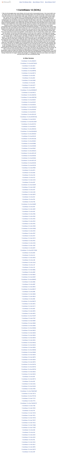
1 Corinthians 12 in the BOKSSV (28, 133)
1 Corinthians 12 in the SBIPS (28, 357)
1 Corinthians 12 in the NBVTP (28, 301)
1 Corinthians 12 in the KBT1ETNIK (28, 250)
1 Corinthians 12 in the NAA (28, 291)
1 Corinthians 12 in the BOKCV (28, 126)
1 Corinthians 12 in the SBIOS (28, 354)
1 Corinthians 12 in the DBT (28, 182)
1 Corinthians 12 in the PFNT (28, 318)
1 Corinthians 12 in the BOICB (28, 119)
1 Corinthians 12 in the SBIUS (28, 371)
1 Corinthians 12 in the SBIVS (28, 374)
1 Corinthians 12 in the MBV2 (28, 274)
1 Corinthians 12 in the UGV (28, 432)
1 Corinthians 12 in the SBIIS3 (28, 345)
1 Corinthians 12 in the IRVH (28, 221)
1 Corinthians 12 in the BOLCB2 (28, 138)
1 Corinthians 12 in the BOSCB (28, 155)
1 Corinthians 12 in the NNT (28, 308)
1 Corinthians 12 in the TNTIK (28, 413)
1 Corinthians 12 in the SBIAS (28, 323)
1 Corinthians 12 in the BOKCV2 (28, 129)
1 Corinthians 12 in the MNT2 (28, 286)
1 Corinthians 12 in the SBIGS (28, 335)
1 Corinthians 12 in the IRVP (28, 233)
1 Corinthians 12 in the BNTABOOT (28, 90)
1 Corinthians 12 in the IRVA (28, 214)
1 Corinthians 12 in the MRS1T (28, 289)
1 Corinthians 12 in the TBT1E (28, 393)
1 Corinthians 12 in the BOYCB (28, 165)
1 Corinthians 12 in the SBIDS (28, 333)
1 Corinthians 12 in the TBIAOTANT (28, 391)
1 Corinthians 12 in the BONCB (28, 146)
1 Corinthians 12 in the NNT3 (28, 313)
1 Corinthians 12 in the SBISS (28, 359)
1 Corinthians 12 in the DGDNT (28, 184)
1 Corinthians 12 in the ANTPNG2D (28, 63)
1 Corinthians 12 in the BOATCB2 (28, 97)
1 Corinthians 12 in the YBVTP (28, 449)
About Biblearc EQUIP (50, 2)
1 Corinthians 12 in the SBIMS (28, 352)
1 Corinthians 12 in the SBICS (28, 330)
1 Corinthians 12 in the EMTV (29, 194)
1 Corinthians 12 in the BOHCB (28, 109)
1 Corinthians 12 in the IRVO (28, 231)
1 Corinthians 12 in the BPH (28, 170)
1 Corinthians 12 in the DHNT (29, 187)
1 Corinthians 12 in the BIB (28, 83)
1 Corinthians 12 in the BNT (28, 87)
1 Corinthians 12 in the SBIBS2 (28, 328)
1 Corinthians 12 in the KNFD (28, 257)
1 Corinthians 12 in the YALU (28, 444)
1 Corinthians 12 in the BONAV (28, 143)
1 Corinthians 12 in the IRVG (28, 218)
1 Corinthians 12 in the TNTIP (28, 420)
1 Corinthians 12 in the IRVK (28, 223)
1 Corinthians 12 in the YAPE (28, 447)
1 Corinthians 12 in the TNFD (28, 408)
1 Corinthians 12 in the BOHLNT (28, 114)
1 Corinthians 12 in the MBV (28, 272)
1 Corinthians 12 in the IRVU (28, 240)
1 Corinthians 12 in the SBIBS (28, 325)
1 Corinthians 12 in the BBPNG (28, 70)
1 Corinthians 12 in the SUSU (28, 384)
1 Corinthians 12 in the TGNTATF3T (28, 403)
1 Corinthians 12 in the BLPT (28, 85)
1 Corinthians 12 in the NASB (28, 294)
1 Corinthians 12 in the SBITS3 (28, 367)
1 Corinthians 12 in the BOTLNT (28, 160)
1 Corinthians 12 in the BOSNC (28, 158)
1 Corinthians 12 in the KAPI (28, 248)
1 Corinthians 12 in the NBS (28, 299)
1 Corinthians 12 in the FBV (28, 199)
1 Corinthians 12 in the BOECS (28, 104)
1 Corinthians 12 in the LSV (28, 267)
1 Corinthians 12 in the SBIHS (28, 337)
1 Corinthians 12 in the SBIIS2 (28, 342)
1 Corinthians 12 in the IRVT (28, 235)
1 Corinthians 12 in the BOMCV (28, 141)
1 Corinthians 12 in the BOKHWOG (28, 131)
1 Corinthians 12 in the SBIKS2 (28, 350)
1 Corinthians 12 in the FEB (28, 201)
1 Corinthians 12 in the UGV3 (28, 437)
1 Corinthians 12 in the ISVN (28, 243)
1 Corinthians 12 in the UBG (28, 430)
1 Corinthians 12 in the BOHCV (28, 112)
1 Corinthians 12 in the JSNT (28, 245)
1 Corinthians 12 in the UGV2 (28, 435)
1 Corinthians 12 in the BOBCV (28, 100)
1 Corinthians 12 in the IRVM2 (28, 228)
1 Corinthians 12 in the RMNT (28, 320)
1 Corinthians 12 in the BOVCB (28, 163)
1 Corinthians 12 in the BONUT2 (28, 150)
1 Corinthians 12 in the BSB (28, 172)
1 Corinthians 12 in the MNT (28, 284)
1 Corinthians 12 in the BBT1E (28, 73)
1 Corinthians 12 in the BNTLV (28, 92)
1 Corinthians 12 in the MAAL (28, 269)
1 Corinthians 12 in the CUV (28, 177)
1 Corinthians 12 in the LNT (28, 265)
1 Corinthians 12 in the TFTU (28, 401)
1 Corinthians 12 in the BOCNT (28, 102)
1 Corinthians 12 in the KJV (28, 255)
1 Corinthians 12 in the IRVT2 (28, 238)
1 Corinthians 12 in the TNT (28, 410)
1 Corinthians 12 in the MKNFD (28, 279)
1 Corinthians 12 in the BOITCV (28, 124)
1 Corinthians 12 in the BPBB (28, 167)
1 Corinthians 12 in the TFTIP (28, 398)
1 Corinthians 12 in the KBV (28, 252)
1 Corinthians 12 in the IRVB (28, 216)
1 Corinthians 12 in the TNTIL (28, 415)
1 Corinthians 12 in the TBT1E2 (28, 396)
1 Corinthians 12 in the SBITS (28, 362)
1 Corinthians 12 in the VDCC (28, 442)
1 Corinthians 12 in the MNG (28, 282)
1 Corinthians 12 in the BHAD (29, 80)
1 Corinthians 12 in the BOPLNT (28, 153)
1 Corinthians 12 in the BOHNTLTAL (28, 116)
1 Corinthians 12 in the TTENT (28, 427)
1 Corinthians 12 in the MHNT (28, 277)
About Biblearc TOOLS (38, 2)
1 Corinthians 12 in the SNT (28, 381)
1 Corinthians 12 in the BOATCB (28, 95)
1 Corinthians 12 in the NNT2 (28, 311)
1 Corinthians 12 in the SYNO (28, 388)
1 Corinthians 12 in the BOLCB (28, 136)
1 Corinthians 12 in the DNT (28, 189)
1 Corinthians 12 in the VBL (28, 439)
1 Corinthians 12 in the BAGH (28, 68)
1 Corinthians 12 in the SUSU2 (28, 386)
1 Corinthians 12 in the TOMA (28, 425)
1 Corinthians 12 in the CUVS (28, 180)
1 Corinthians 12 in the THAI (28, 405)
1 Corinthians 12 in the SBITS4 (28, 369)
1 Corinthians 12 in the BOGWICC (28, 107)
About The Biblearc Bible (25, 2)
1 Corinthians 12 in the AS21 (28, 66)
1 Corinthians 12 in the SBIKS (28, 347)
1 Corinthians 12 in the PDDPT (28, 316)
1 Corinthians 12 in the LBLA (28, 262)
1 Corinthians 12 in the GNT (28, 206)
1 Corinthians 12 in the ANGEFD (28, 61)
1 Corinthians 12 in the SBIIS (28, 340)
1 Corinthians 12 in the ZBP (28, 452)
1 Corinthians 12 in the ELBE (28, 192)
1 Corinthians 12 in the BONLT (28, 148)
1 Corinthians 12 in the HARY (28, 209)
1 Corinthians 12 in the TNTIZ (28, 422)
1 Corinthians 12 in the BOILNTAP (28, 121)
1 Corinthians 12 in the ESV (28, 197)
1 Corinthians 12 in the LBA (28, 260)
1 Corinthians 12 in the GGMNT (28, 204)
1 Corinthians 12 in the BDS (28, 75)
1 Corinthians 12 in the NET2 (28, 303)
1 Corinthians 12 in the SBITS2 (28, 364)
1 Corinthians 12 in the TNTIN (28, 418)
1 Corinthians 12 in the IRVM (28, 226)
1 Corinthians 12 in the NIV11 (28, 306)
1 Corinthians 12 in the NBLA (28, 296)
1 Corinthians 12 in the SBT (28, 376)
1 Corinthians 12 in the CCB (28, 175)
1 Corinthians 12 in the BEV (28, 78)
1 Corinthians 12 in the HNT (28, 211)
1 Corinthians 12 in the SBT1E (28, 379)
